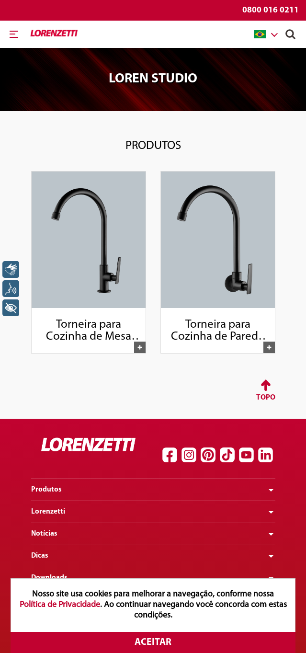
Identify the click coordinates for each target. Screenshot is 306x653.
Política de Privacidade (60, 605)
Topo (265, 397)
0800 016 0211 (270, 10)
